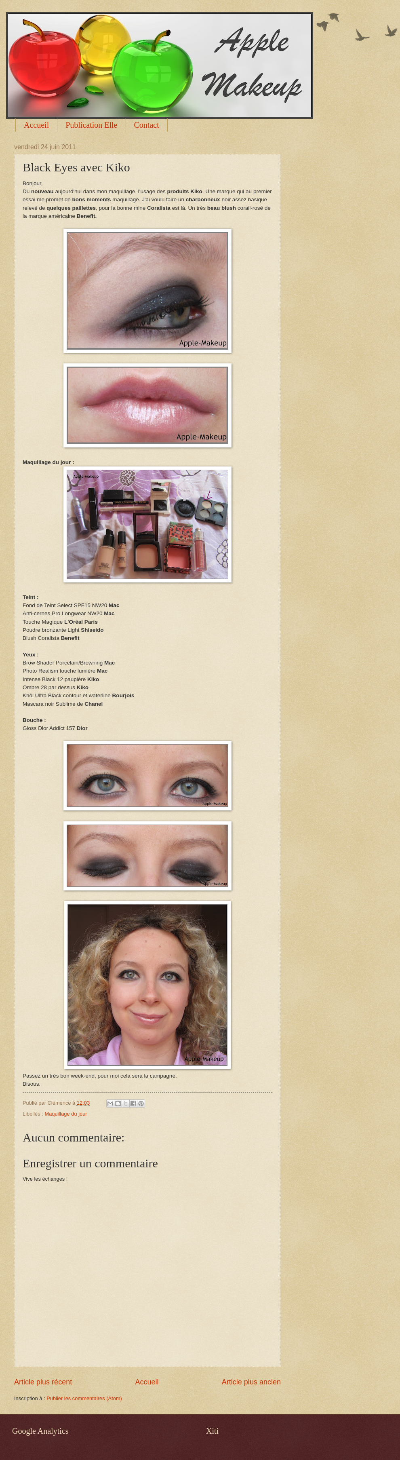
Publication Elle (91, 124)
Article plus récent (43, 1382)
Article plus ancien (251, 1382)
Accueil (36, 124)
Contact (146, 124)
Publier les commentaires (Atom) (84, 1398)
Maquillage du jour (65, 1114)
